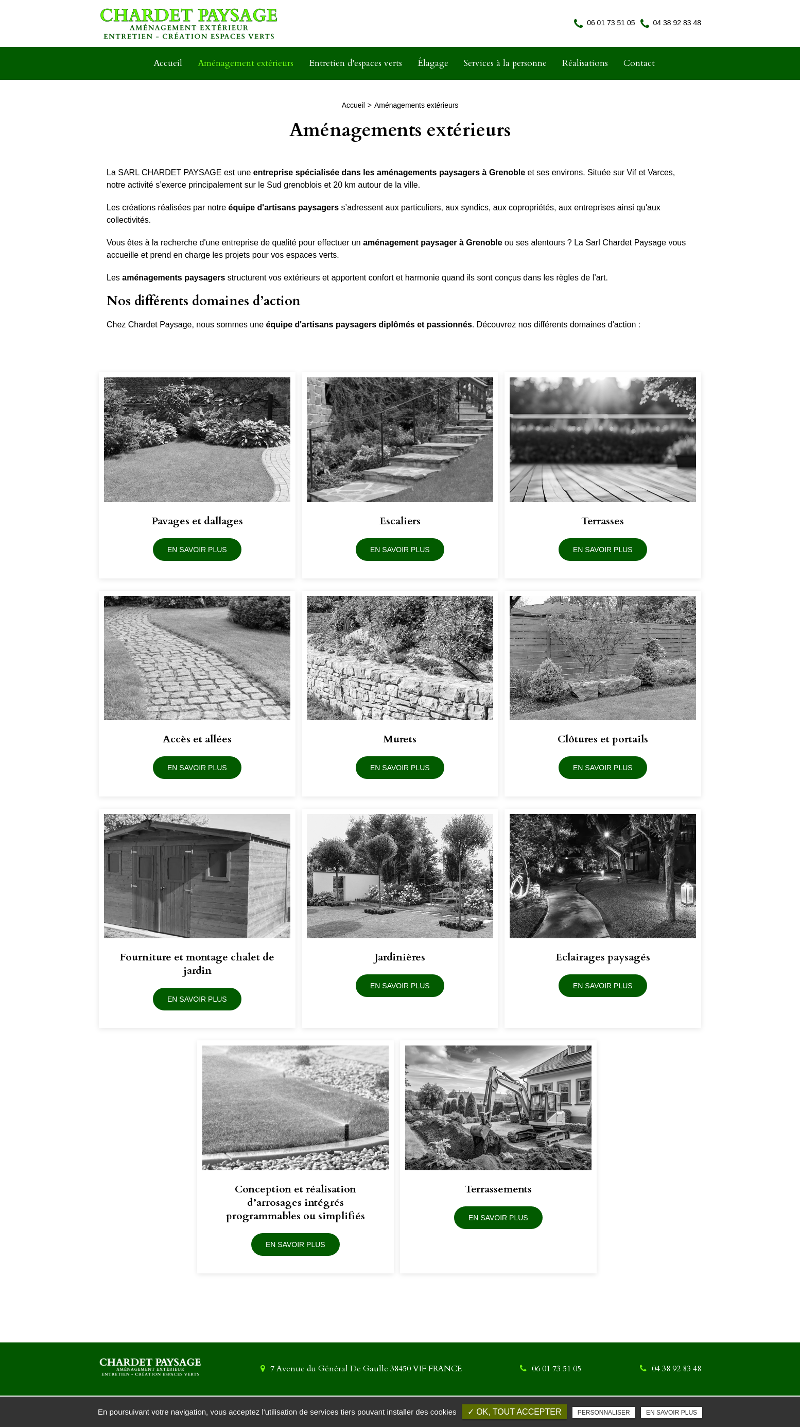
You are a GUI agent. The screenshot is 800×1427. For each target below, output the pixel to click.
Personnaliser (604, 1412)
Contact (639, 63)
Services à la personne (505, 63)
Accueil (167, 63)
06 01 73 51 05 (604, 23)
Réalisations (585, 63)
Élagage (433, 63)
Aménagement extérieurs (245, 63)
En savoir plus (671, 1412)
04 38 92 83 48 (670, 23)
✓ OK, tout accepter (514, 1411)
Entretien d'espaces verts (355, 63)
